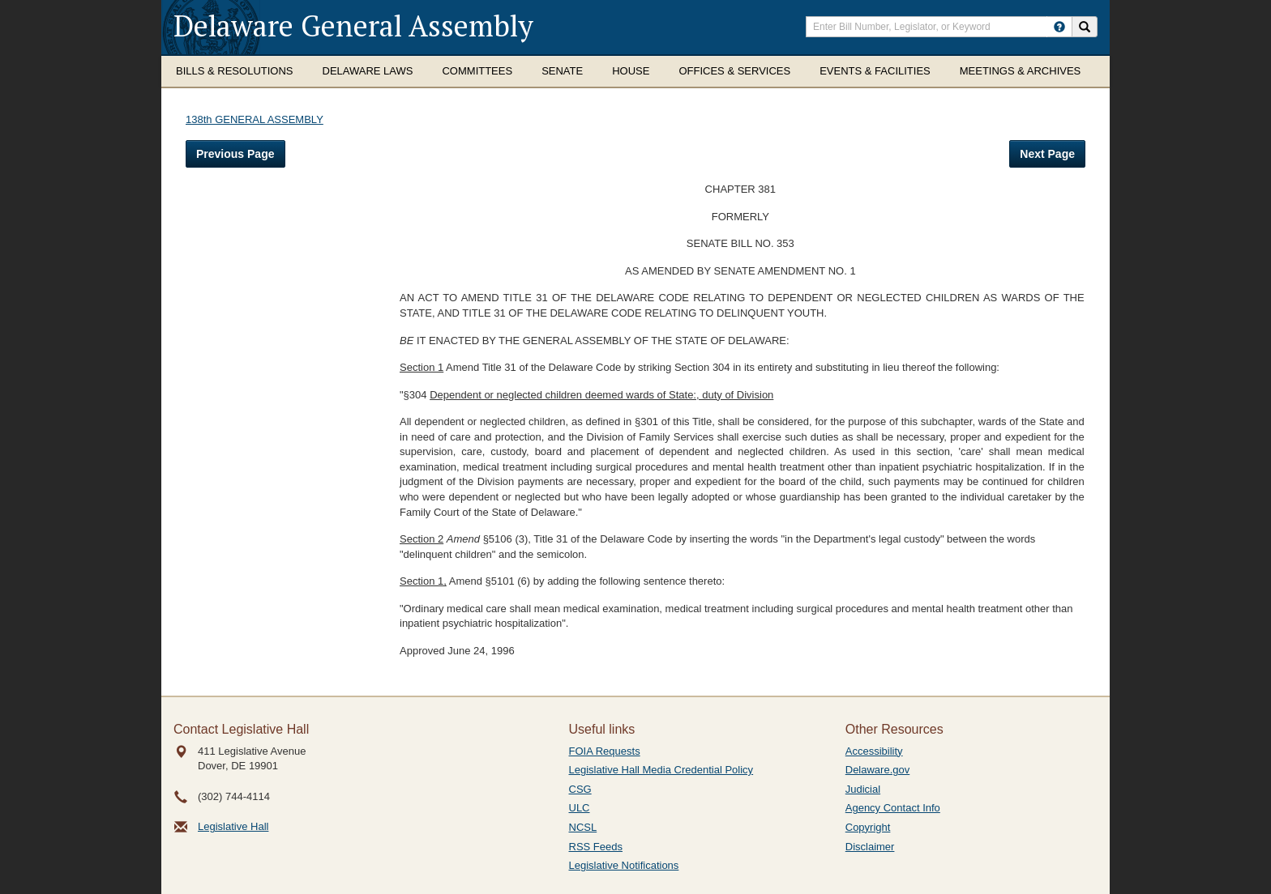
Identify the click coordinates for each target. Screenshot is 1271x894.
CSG (580, 789)
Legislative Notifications (624, 865)
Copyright (868, 827)
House (630, 71)
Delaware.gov (877, 770)
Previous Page (235, 153)
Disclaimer (870, 847)
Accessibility (874, 751)
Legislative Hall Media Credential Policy (661, 770)
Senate (562, 71)
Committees (477, 71)
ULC (579, 808)
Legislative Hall (233, 826)
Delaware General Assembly (353, 25)
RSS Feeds (596, 847)
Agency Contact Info (892, 808)
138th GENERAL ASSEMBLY (254, 119)
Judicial (862, 789)
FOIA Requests (604, 751)
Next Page (1047, 153)
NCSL (583, 827)
